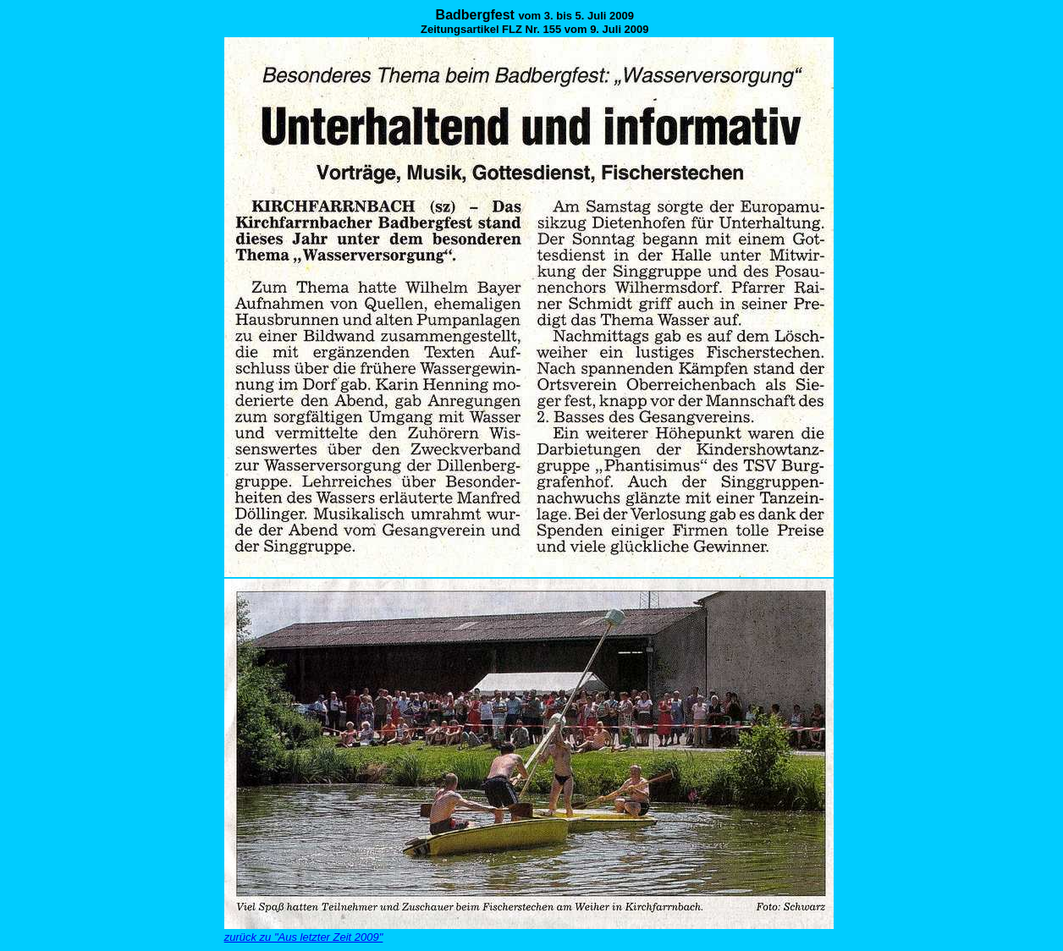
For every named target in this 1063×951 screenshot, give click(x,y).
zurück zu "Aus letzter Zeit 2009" (303, 937)
